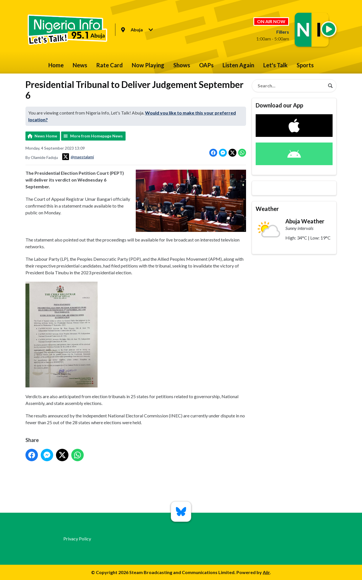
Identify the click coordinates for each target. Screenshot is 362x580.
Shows (181, 65)
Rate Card (109, 65)
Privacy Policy (77, 538)
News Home (46, 135)
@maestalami (78, 156)
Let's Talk (275, 65)
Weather (267, 208)
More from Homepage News (96, 135)
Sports (305, 65)
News (80, 65)
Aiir (266, 572)
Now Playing (148, 65)
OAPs (206, 65)
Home (56, 65)
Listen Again (238, 65)
